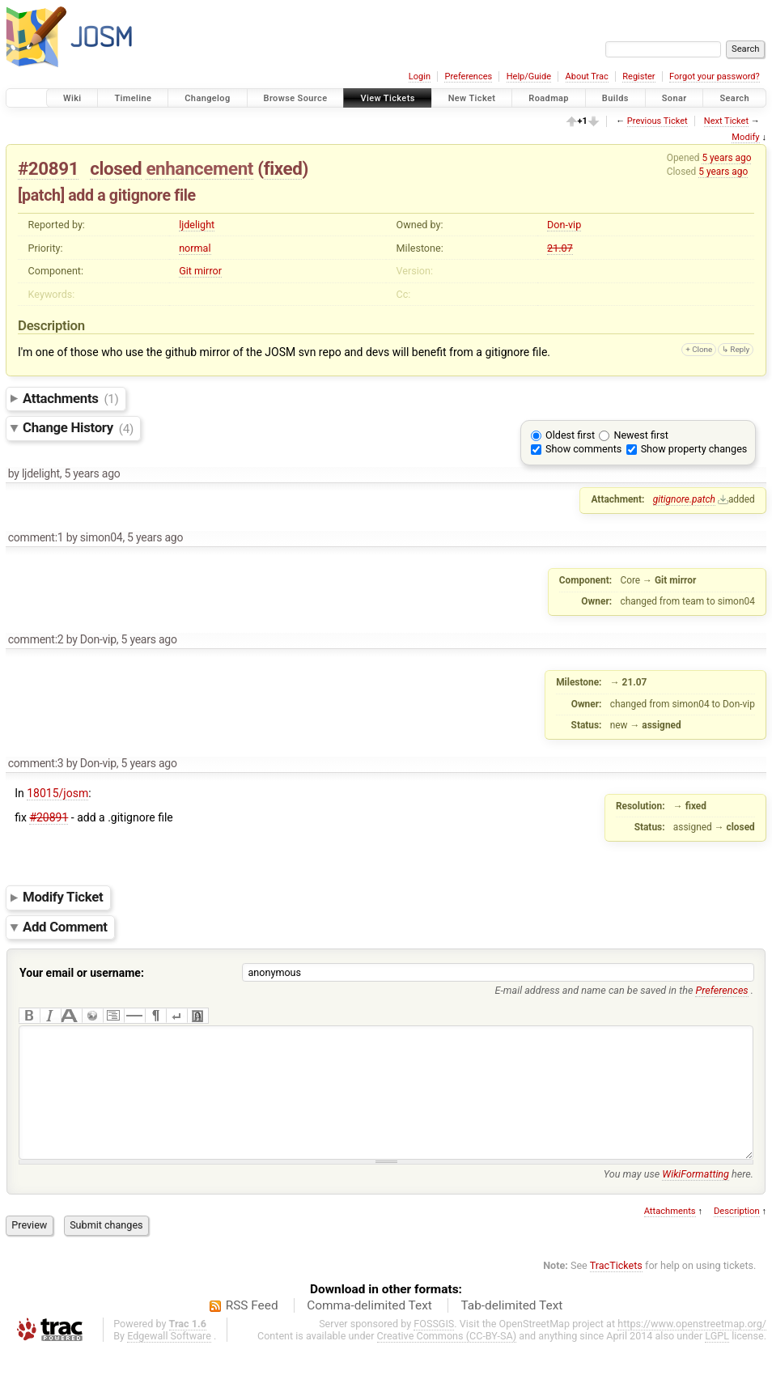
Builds (615, 98)
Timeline (132, 98)
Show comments (583, 449)
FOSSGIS (434, 1348)
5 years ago (726, 157)
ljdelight (196, 225)
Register (638, 76)
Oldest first (570, 435)
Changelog (207, 98)
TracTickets (616, 1290)
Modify (745, 137)
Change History (78, 428)
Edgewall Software (169, 1360)
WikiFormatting (695, 1198)
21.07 (560, 248)
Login (420, 76)
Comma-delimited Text (369, 1329)
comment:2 (36, 639)
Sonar (674, 98)
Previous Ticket (657, 121)
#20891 (48, 168)
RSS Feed (252, 1329)
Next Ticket (726, 121)
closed (116, 168)
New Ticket (472, 98)
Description (737, 1235)
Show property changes (694, 449)
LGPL (717, 1360)
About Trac (587, 76)
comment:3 (36, 763)
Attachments (71, 398)
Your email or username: (81, 972)
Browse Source (296, 98)
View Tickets (387, 98)
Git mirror (200, 271)
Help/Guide (529, 76)
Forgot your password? (714, 76)
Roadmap (548, 98)
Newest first (640, 435)
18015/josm (57, 793)
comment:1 (36, 537)
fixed (283, 168)
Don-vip (564, 225)
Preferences (468, 76)
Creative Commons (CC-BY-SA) (447, 1360)
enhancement (199, 168)
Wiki (72, 98)
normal (194, 248)
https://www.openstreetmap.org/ (691, 1348)
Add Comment (65, 927)
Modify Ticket (63, 897)
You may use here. (678, 1198)
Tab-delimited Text (511, 1329)
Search (734, 98)
